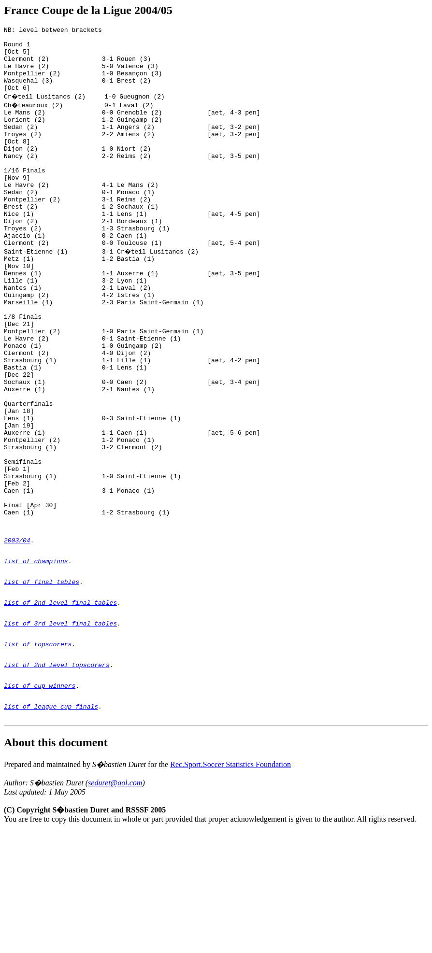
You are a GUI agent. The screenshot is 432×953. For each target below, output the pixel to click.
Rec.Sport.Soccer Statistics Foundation (230, 886)
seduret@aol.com (115, 904)
